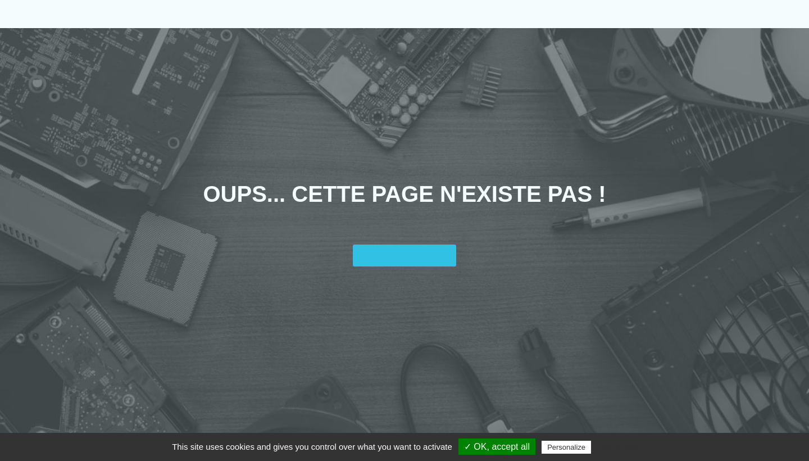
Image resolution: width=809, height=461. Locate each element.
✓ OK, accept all (497, 446)
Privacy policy (621, 446)
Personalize (566, 447)
